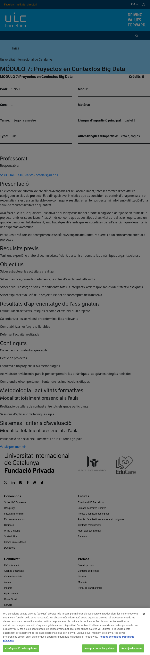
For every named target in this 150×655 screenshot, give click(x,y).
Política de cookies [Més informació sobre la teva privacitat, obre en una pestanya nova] (110, 640)
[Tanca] (143, 618)
